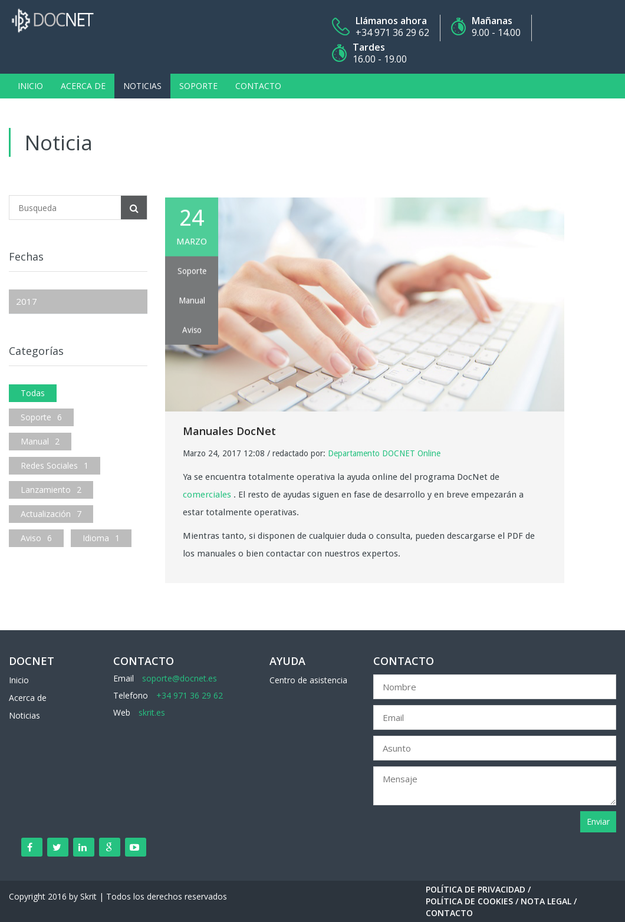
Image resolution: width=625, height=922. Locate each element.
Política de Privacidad (475, 889)
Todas (33, 393)
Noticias (142, 85)
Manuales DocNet (229, 431)
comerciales (207, 494)
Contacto (258, 85)
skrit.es (152, 712)
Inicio (30, 85)
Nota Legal (546, 901)
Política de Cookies (469, 901)
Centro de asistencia (308, 680)
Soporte (198, 85)
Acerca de (83, 85)
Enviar (598, 821)
